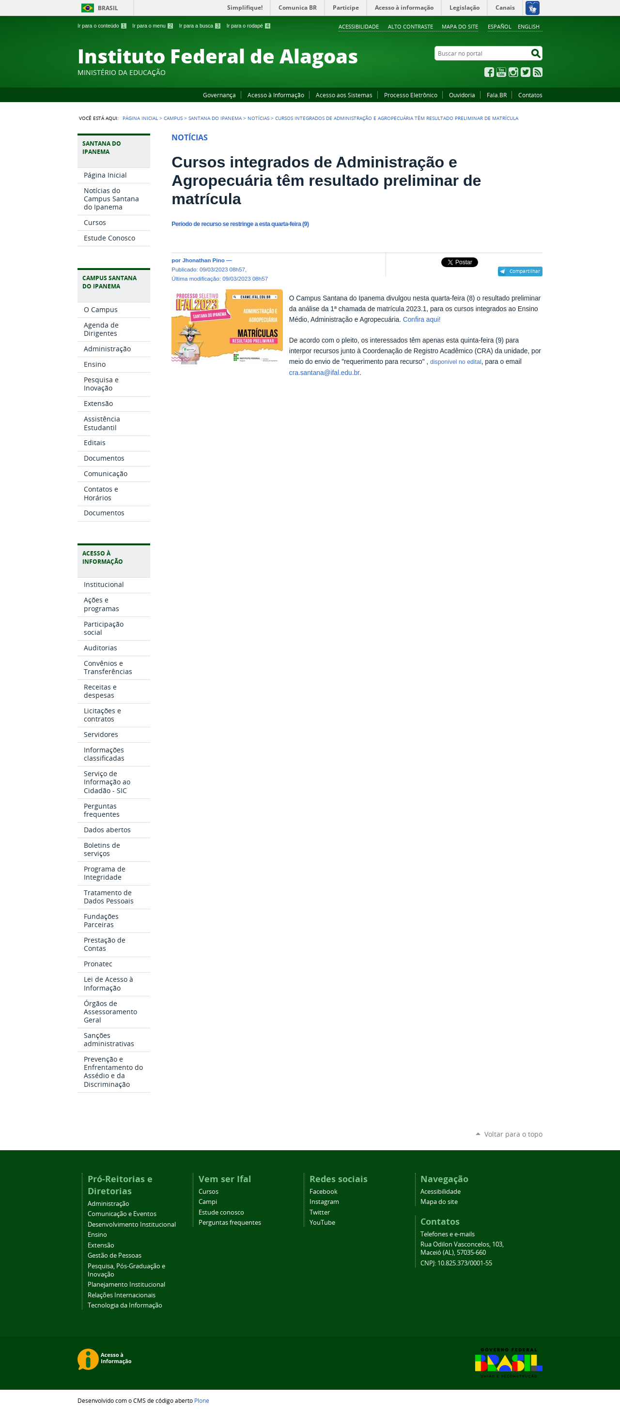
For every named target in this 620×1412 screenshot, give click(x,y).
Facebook (489, 72)
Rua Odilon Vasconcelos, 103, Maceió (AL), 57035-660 (462, 1248)
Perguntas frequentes (230, 1222)
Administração (108, 1204)
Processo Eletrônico (410, 95)
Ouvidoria (462, 95)
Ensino (97, 1235)
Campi (208, 1202)
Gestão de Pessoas (114, 1255)
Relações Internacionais (121, 1295)
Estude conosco (221, 1212)
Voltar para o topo (513, 1134)
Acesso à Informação (276, 95)
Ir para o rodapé (249, 26)
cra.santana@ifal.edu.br (324, 372)
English (529, 26)
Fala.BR (497, 95)
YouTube (501, 72)
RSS (537, 72)
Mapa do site (460, 26)
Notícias (258, 118)
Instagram (513, 72)
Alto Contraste (410, 26)
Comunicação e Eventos (122, 1214)
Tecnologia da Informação (125, 1305)
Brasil (108, 8)
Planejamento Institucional (126, 1284)
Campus (173, 118)
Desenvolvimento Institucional (132, 1224)
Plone (201, 1400)
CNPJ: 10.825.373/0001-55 (456, 1263)
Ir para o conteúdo (102, 26)
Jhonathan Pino (203, 260)
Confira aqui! (422, 319)
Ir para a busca (200, 26)
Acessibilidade (359, 26)
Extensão (101, 1245)
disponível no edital (455, 362)
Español (500, 26)
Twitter (525, 72)
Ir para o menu (152, 26)
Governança (219, 95)
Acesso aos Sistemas (344, 95)
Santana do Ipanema (215, 118)
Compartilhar (525, 271)
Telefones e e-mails (447, 1234)
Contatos (530, 95)
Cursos (208, 1191)
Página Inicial (140, 118)
